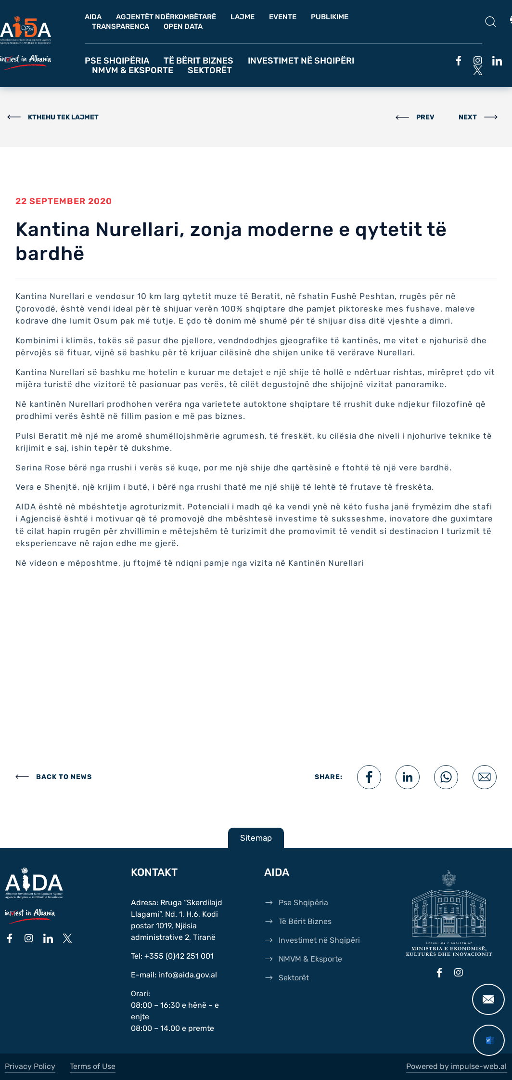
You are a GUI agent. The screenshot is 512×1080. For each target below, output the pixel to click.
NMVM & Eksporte (132, 70)
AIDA (93, 17)
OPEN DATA (183, 26)
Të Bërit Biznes (198, 60)
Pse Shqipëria (117, 60)
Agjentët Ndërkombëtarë (166, 17)
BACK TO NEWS (64, 777)
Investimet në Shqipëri (301, 60)
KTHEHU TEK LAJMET (63, 117)
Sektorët (210, 70)
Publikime (329, 17)
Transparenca (120, 26)
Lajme (242, 17)
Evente (282, 17)
